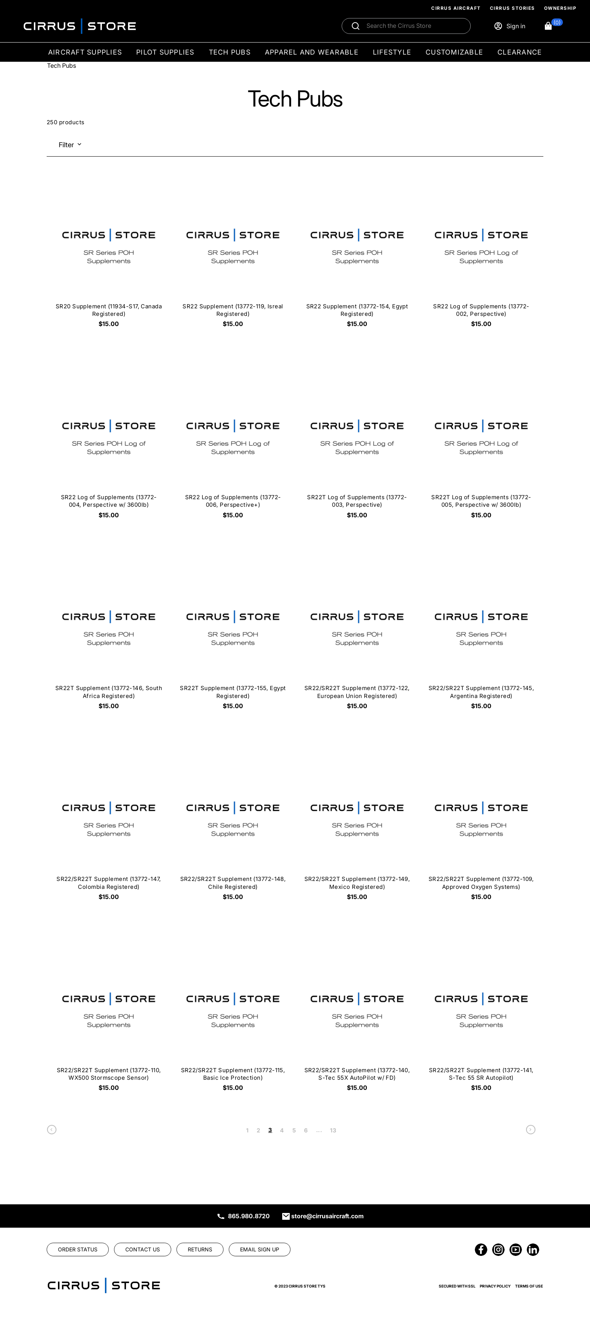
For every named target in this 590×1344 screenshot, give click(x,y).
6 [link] (306, 1130)
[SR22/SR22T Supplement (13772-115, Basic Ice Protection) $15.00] (233, 1017)
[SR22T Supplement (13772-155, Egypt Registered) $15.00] (233, 635)
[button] (553, 26)
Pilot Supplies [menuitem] (165, 52)
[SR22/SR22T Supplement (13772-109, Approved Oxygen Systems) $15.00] (481, 827)
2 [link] (258, 1130)
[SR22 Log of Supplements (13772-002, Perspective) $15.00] (481, 254)
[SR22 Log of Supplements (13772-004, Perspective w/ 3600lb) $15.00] (109, 444)
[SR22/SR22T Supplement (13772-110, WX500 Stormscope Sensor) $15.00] (109, 1017)
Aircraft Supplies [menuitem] (85, 52)
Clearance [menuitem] (519, 52)
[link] (52, 1131)
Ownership (560, 8)
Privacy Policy (495, 1286)
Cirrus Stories (512, 8)
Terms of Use (529, 1286)
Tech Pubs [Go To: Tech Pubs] (61, 65)
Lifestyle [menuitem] (392, 52)
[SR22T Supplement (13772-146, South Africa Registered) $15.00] (109, 635)
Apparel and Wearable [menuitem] (312, 52)
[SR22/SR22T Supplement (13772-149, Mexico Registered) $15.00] (357, 827)
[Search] (414, 26)
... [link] (319, 1130)
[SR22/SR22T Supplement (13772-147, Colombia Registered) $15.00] (109, 827)
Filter (66, 145)
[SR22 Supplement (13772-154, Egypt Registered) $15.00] (357, 254)
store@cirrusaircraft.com (327, 1216)
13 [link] (333, 1130)
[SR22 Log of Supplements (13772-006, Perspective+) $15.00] (233, 444)
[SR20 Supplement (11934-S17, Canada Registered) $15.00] (109, 254)
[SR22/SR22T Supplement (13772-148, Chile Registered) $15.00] (233, 827)
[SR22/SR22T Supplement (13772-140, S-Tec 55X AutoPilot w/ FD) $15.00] (357, 1017)
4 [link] (282, 1130)
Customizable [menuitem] (454, 52)
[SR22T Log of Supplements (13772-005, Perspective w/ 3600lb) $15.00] (481, 444)
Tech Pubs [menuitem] (230, 52)
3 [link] (270, 1130)
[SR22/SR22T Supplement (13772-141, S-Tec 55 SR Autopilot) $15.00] (481, 1017)
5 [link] (294, 1130)
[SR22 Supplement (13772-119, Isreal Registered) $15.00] (233, 254)
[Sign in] (509, 26)
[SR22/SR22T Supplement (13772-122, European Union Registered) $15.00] (357, 635)
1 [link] (247, 1130)
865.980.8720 (249, 1216)
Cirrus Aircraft (456, 8)
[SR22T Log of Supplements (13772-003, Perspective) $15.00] (357, 444)
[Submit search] (355, 26)
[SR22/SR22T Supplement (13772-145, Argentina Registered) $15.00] (481, 635)
